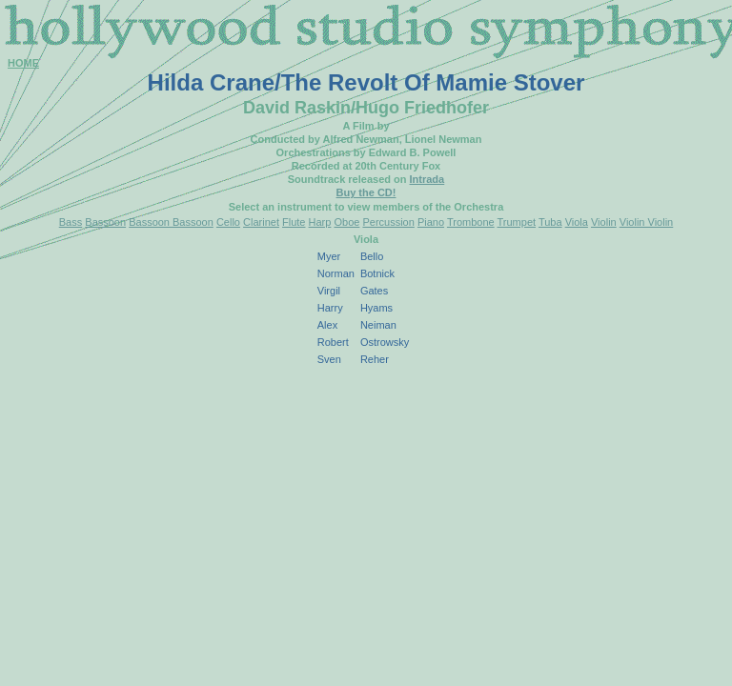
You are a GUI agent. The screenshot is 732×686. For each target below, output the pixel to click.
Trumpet (517, 222)
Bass (70, 222)
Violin (604, 222)
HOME (23, 63)
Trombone (471, 222)
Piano (430, 222)
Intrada (427, 179)
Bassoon (105, 222)
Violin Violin (646, 222)
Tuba (550, 222)
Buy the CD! (366, 192)
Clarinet (261, 222)
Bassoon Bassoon (171, 222)
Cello (228, 222)
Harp (320, 222)
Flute (293, 222)
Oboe (346, 222)
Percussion (388, 222)
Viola (576, 222)
